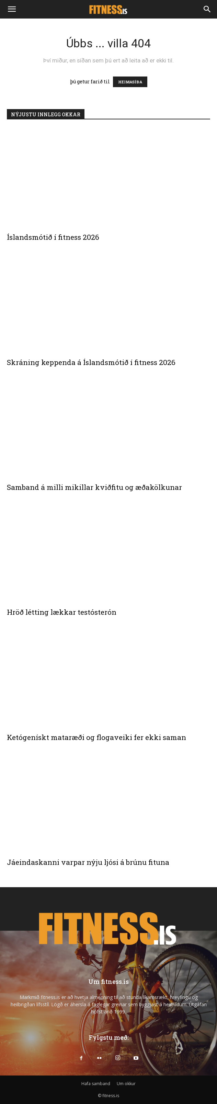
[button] (12, 9)
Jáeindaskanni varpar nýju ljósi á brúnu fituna (88, 862)
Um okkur (126, 1084)
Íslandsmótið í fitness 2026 (53, 237)
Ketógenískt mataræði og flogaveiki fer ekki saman (96, 737)
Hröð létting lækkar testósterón (61, 612)
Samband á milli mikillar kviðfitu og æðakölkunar (94, 487)
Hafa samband (95, 1084)
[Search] (207, 9)
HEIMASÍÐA (130, 81)
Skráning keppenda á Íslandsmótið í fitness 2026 (91, 362)
